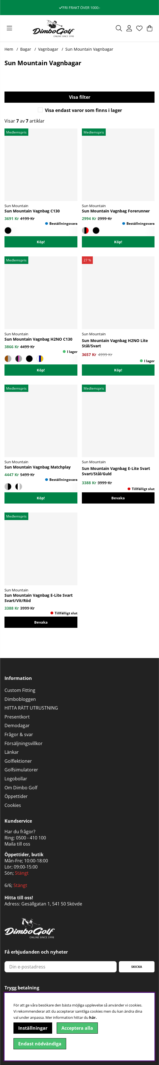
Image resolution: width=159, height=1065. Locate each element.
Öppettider (16, 796)
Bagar (25, 49)
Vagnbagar (48, 49)
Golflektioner (18, 761)
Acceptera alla (77, 1028)
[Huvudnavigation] (9, 28)
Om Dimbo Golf (20, 788)
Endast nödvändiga (39, 1044)
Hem (8, 49)
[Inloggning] (129, 28)
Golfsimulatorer (21, 770)
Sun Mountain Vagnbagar (89, 49)
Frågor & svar (18, 734)
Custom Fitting (19, 690)
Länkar (11, 752)
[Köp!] (118, 370)
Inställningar (32, 1028)
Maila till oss (17, 844)
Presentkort (17, 717)
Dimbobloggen (20, 699)
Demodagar (17, 725)
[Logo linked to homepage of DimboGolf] (54, 28)
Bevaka (118, 497)
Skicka (136, 967)
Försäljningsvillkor (23, 743)
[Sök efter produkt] (119, 28)
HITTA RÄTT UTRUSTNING (31, 708)
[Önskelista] (139, 28)
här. (93, 1017)
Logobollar (15, 779)
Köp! (41, 241)
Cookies (12, 805)
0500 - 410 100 (31, 838)
